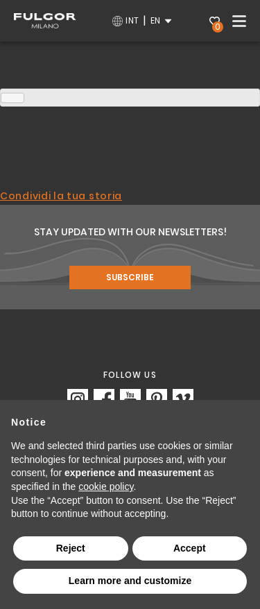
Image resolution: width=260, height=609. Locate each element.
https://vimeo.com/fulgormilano (183, 399)
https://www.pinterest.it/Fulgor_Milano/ (156, 399)
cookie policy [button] (105, 486)
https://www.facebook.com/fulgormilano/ (104, 399)
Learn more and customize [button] (130, 580)
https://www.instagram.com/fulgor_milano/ (77, 399)
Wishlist (216, 22)
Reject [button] (70, 548)
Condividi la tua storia (61, 196)
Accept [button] (189, 548)
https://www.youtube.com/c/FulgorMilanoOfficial (130, 399)
